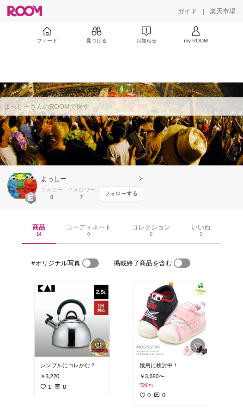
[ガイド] (187, 11)
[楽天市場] (223, 11)
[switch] (90, 263)
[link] (72, 319)
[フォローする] (121, 194)
